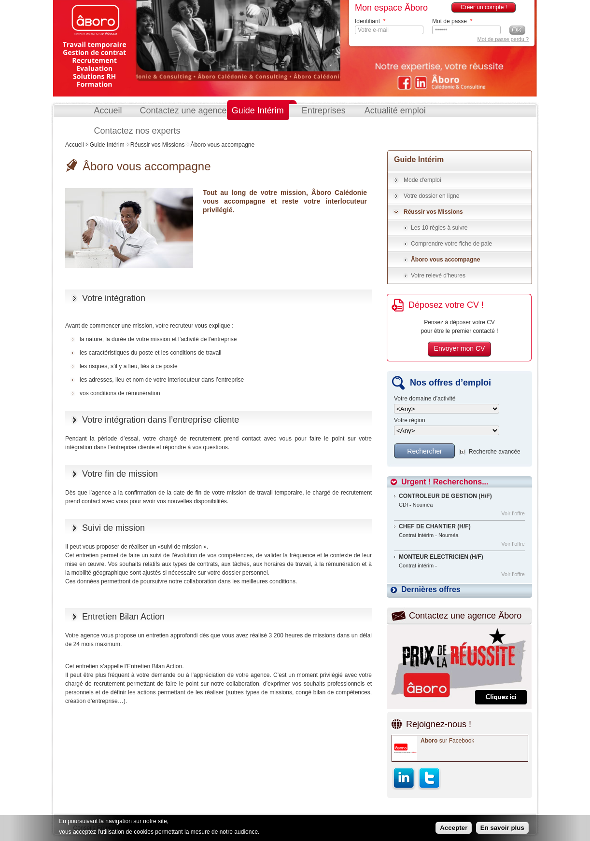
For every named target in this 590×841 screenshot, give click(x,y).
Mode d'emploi (422, 180)
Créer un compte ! (484, 7)
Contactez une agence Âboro (465, 615)
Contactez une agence (183, 110)
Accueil (108, 110)
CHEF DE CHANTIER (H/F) (435, 526)
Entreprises (324, 110)
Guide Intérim (258, 110)
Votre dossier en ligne (431, 196)
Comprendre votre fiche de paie (451, 243)
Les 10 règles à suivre (439, 227)
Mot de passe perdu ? (503, 39)
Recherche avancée (494, 451)
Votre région (409, 420)
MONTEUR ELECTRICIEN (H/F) (441, 556)
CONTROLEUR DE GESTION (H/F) (445, 496)
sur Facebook (447, 740)
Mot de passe (452, 21)
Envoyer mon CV (459, 348)
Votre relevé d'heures (438, 275)
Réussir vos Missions (157, 144)
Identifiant (370, 21)
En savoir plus (502, 827)
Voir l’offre (513, 513)
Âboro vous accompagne (445, 259)
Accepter (453, 827)
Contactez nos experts (137, 131)
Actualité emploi (395, 110)
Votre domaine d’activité (424, 399)
